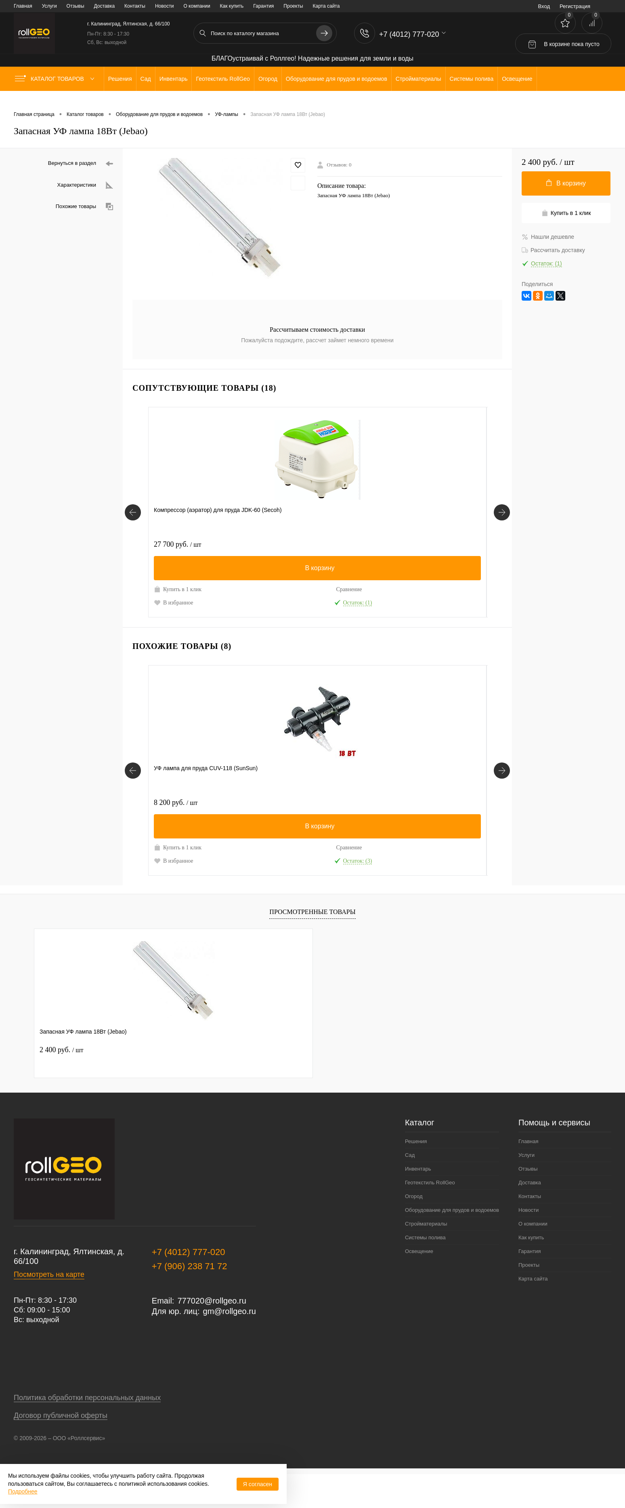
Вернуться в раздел (80, 164)
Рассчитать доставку (553, 250)
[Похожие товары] (133, 796)
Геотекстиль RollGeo (430, 1216)
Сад (410, 1189)
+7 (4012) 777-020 (188, 1286)
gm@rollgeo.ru (229, 1345)
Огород (414, 1230)
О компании (196, 6)
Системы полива (425, 1271)
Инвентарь (418, 1203)
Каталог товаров (56, 78)
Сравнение (209, 589)
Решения (416, 1175)
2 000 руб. (345, 819)
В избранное (173, 611)
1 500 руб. (429, 544)
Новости (164, 6)
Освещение (419, 1285)
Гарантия (263, 6)
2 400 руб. (61, 1084)
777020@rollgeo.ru (211, 1334)
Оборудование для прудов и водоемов (452, 1244)
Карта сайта (326, 6)
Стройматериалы (426, 1258)
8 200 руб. (175, 819)
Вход (544, 6)
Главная (23, 6)
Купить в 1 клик (171, 593)
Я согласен (257, 1484)
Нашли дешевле (548, 237)
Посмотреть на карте (49, 1308)
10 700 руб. (262, 819)
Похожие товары (84, 207)
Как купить (232, 6)
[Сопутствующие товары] (133, 521)
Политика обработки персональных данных (87, 1432)
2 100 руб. (345, 544)
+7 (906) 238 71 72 (189, 1300)
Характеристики (85, 185)
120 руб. (258, 544)
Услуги (49, 6)
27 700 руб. (177, 544)
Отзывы (75, 6)
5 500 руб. (429, 819)
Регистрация (575, 6)
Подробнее (23, 1491)
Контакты (134, 6)
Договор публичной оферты (60, 1449)
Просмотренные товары (312, 945)
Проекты (293, 6)
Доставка (104, 6)
